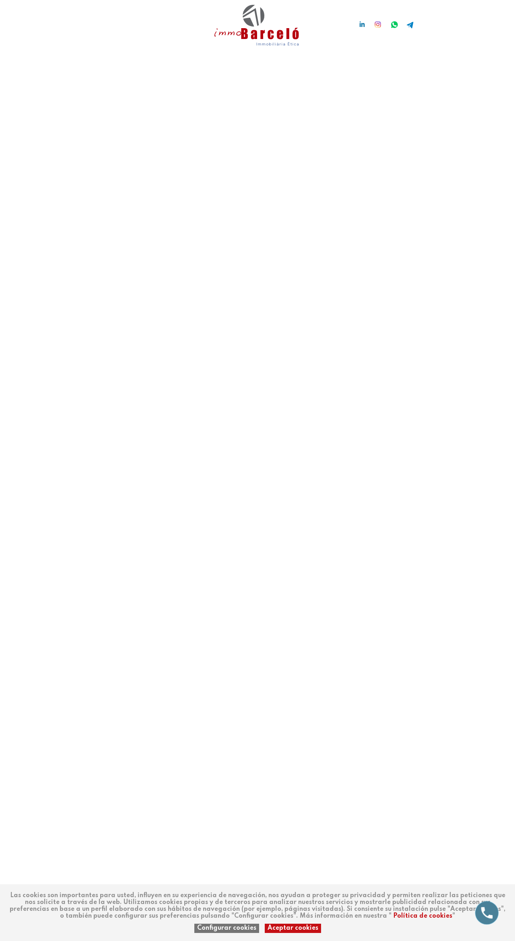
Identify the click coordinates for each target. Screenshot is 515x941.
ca (81, 21)
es (69, 21)
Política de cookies (422, 916)
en (93, 21)
